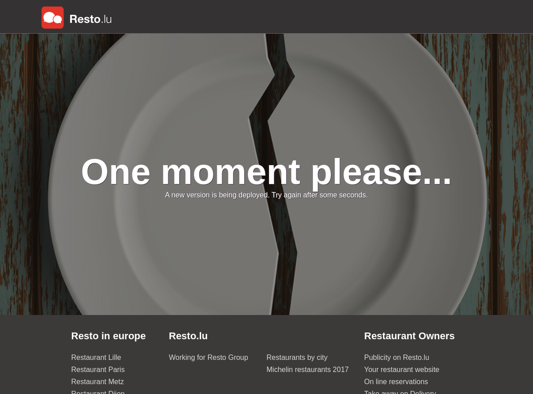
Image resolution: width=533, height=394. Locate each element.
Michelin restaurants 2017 (308, 369)
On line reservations (396, 381)
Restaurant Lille (96, 357)
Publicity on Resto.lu (396, 357)
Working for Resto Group (208, 357)
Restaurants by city (297, 357)
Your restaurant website (402, 369)
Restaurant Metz (97, 381)
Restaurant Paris (98, 369)
